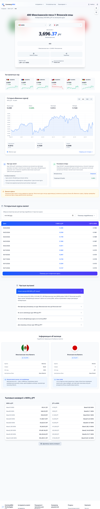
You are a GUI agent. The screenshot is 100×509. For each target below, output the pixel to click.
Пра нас (87, 508)
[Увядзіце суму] (50, 44)
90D (87, 99)
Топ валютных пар (51, 4)
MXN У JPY (10, 8)
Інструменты (21, 508)
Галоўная (3, 8)
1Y (91, 99)
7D (79, 99)
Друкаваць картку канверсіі (50, 444)
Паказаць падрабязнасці (86, 215)
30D (83, 99)
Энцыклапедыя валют (74, 508)
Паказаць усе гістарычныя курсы (50, 273)
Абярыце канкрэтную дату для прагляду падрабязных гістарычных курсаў (22, 212)
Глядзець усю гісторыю (86, 152)
